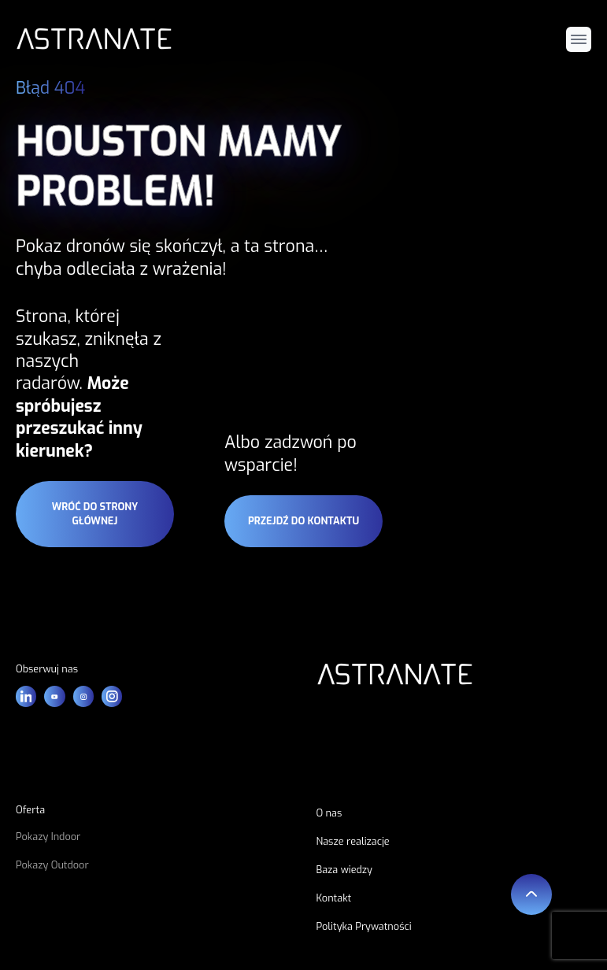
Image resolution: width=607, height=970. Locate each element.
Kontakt (334, 898)
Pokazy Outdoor (52, 865)
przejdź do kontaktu (303, 521)
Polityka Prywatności (364, 926)
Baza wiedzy (344, 869)
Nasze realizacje (353, 841)
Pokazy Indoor (48, 836)
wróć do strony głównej (95, 514)
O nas (329, 813)
